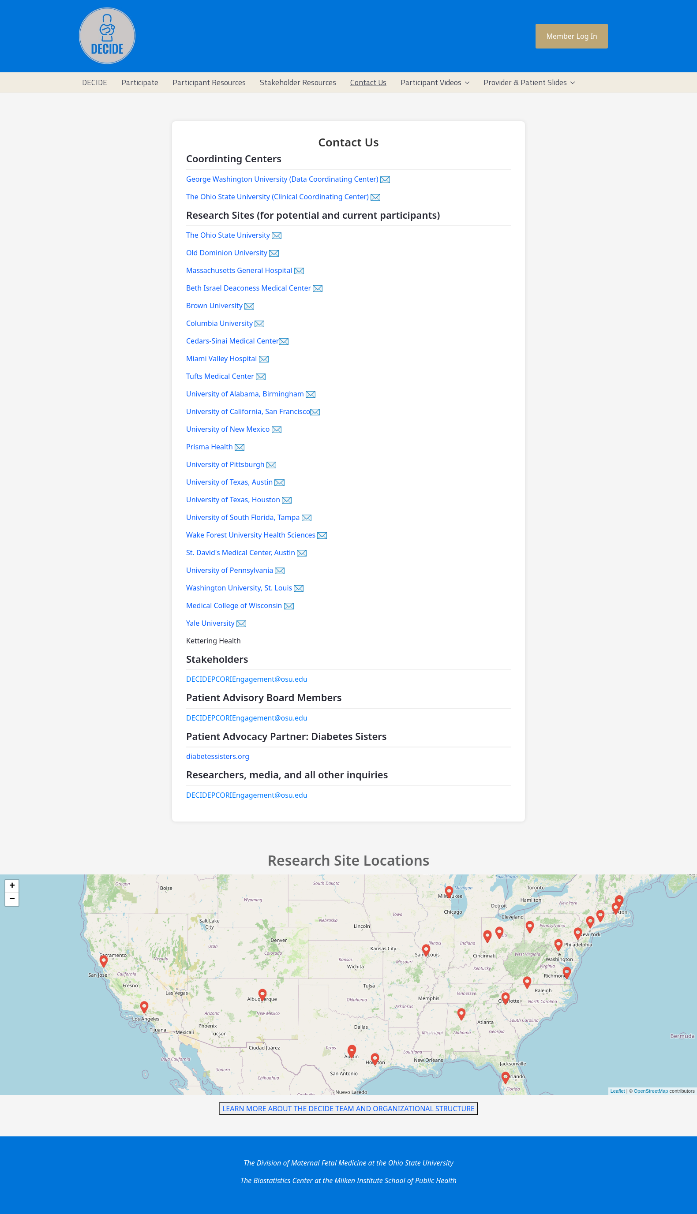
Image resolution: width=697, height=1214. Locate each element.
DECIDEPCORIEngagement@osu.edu (246, 679)
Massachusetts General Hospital (245, 270)
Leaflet (618, 1091)
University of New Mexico (233, 429)
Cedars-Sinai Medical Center (237, 341)
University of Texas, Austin (235, 482)
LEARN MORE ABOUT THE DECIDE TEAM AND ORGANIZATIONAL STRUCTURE (348, 1108)
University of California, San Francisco (253, 411)
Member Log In (571, 36)
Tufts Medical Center (226, 376)
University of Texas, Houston (239, 499)
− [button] (12, 899)
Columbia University (225, 323)
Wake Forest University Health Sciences (256, 535)
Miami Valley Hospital (227, 358)
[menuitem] (95, 82)
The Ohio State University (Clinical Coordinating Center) (283, 197)
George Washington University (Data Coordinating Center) (288, 179)
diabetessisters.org (217, 756)
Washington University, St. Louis (245, 588)
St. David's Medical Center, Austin (246, 552)
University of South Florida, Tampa (248, 517)
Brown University (220, 305)
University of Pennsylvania (235, 570)
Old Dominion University (232, 253)
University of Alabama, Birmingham (250, 394)
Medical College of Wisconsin (240, 605)
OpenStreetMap (651, 1091)
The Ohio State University (233, 235)
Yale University (216, 623)
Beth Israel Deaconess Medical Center (254, 288)
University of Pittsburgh (231, 464)
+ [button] (12, 886)
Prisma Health (215, 447)
